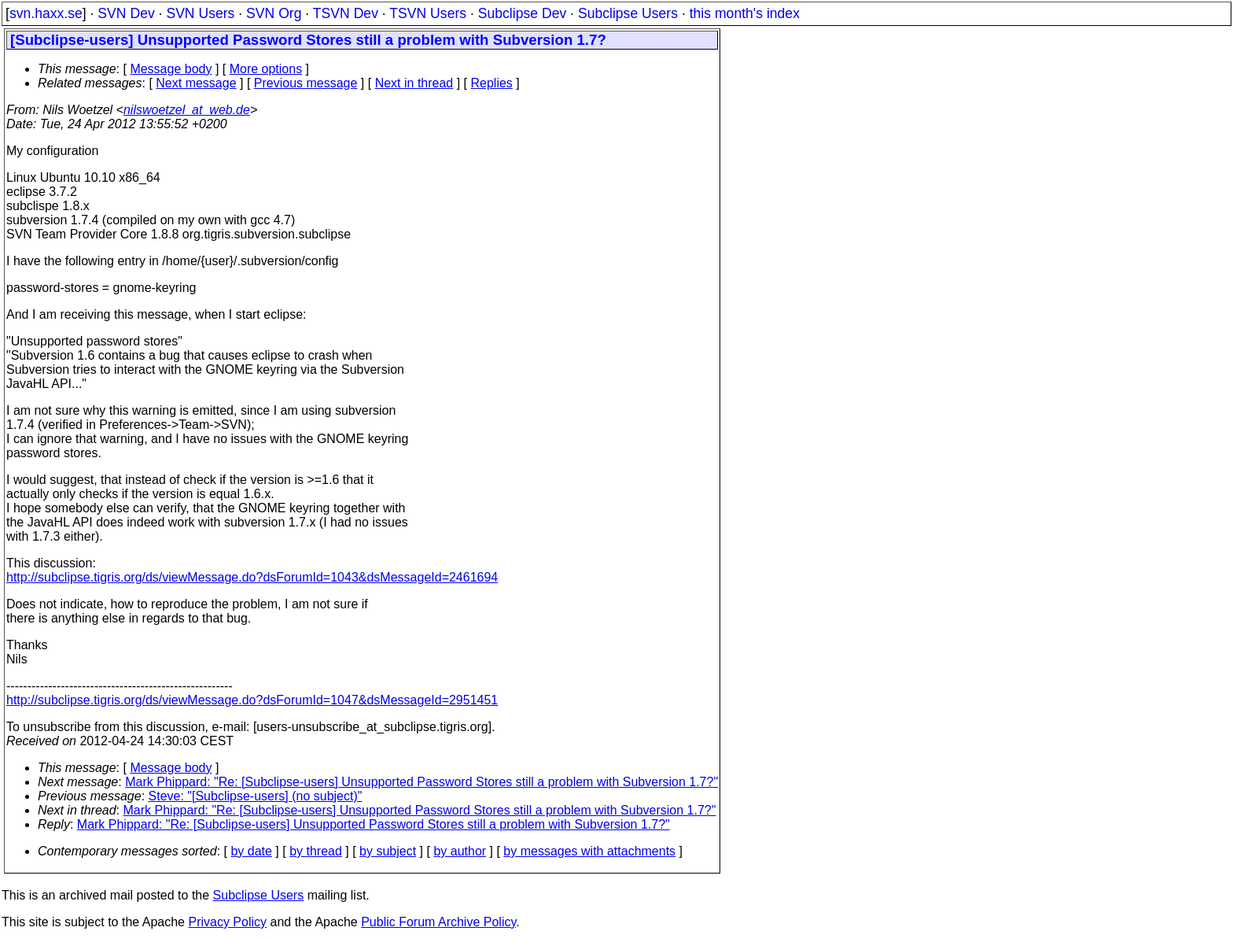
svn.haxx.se (46, 13)
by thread (315, 851)
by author (459, 851)
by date (250, 851)
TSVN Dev (345, 13)
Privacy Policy (227, 922)
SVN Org (273, 13)
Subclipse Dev (522, 13)
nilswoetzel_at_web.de (186, 109)
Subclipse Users (628, 13)
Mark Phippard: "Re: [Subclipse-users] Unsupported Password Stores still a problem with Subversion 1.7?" (421, 782)
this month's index (745, 13)
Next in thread (414, 83)
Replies (492, 83)
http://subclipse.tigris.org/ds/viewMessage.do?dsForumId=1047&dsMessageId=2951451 (252, 700)
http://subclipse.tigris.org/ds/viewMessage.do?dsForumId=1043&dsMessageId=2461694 (252, 577)
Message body (171, 69)
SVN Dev (126, 13)
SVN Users (200, 13)
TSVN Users (427, 13)
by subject (387, 851)
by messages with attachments (589, 851)
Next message (196, 83)
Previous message (306, 83)
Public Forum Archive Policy (438, 922)
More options (266, 69)
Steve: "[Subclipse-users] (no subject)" (256, 796)
